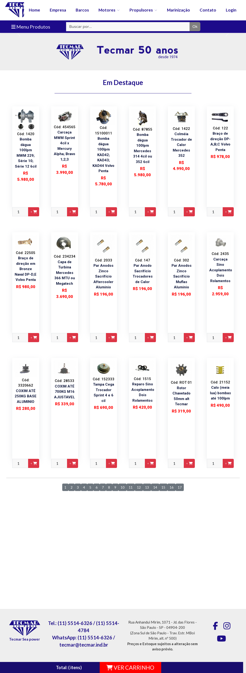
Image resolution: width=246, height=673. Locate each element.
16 (171, 487)
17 (180, 487)
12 (139, 487)
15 (163, 487)
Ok (195, 26)
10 (122, 487)
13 (147, 487)
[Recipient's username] (128, 26)
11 (131, 487)
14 (155, 487)
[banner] (123, 16)
